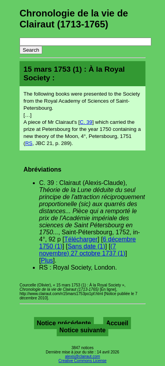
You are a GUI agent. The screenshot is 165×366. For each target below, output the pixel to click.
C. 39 (86, 122)
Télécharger (80, 239)
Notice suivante (82, 330)
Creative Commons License (83, 361)
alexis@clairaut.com (82, 356)
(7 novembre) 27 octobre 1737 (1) (82, 250)
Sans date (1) (86, 246)
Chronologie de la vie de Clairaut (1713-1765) (74, 18)
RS (28, 143)
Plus (47, 260)
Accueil (117, 323)
